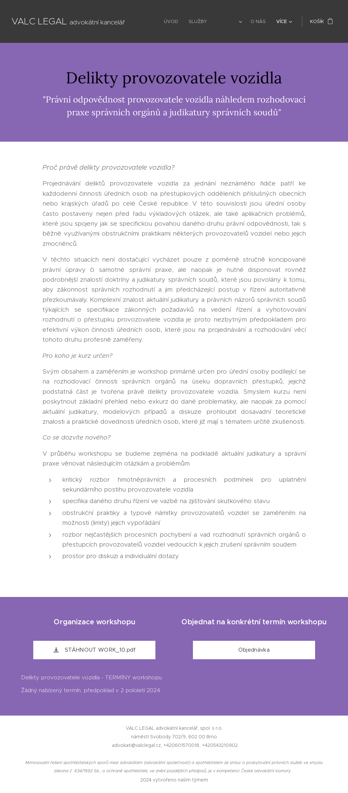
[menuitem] (172, 21)
